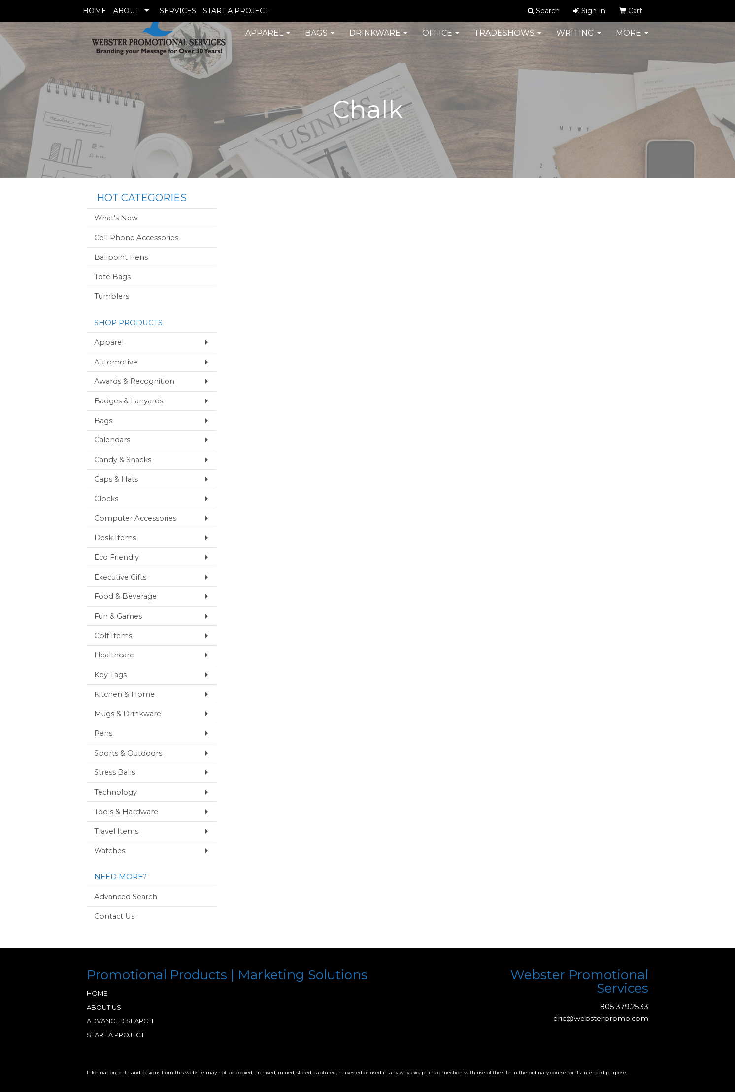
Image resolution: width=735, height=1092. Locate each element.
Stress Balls (114, 772)
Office (440, 39)
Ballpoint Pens (121, 257)
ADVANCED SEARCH (120, 1021)
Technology (115, 792)
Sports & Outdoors (128, 753)
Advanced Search (125, 896)
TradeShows (507, 39)
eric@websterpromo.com (600, 1018)
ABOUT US (104, 1007)
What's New (116, 218)
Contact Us (114, 916)
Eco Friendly (116, 557)
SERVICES (178, 10)
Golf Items (113, 635)
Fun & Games (118, 616)
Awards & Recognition (134, 381)
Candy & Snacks (122, 459)
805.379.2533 (624, 1006)
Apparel (267, 39)
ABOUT (126, 10)
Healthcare (114, 655)
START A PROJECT (235, 10)
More (632, 39)
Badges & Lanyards (128, 401)
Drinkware (378, 39)
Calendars (112, 440)
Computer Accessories (135, 518)
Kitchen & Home (124, 694)
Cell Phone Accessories (136, 237)
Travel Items (116, 831)
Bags (319, 39)
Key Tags (110, 674)
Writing (578, 39)
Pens (103, 733)
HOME (94, 10)
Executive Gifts (120, 577)
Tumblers (111, 296)
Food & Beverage (125, 596)
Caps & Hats (116, 479)
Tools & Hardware (126, 811)
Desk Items (115, 537)
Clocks (106, 498)
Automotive (115, 362)
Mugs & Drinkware (127, 713)
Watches (109, 850)
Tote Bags (112, 276)
